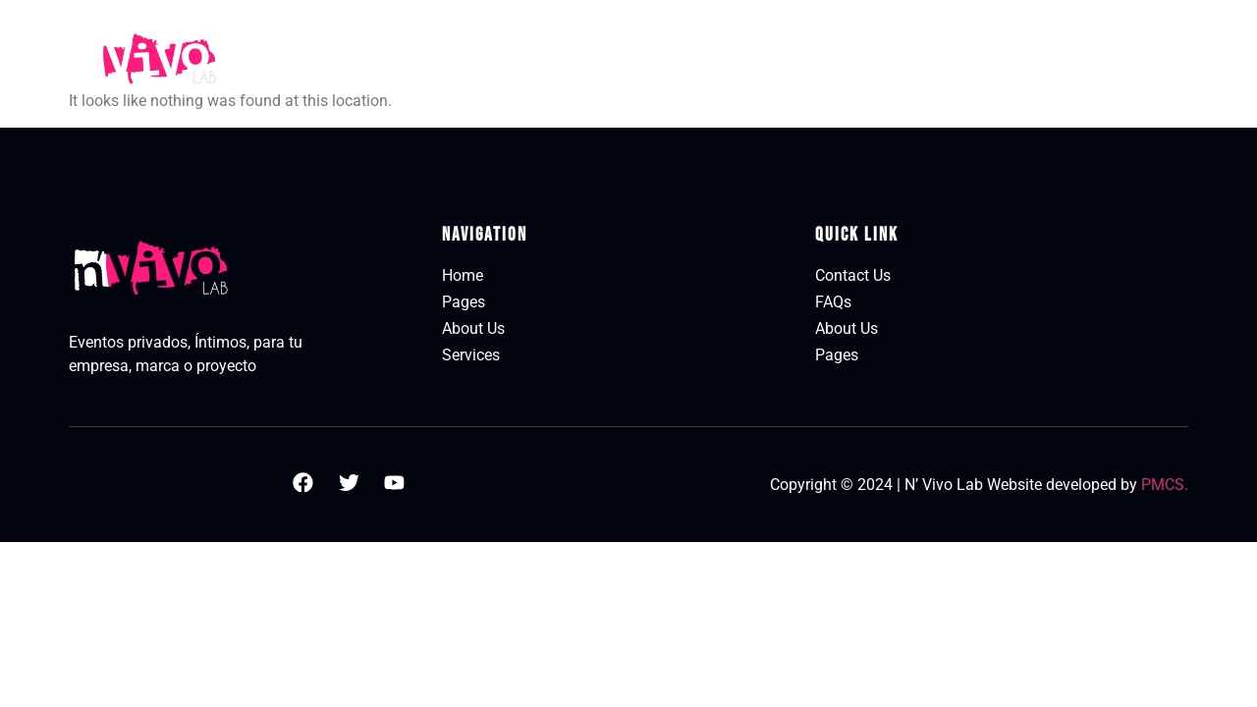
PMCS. (1164, 484)
